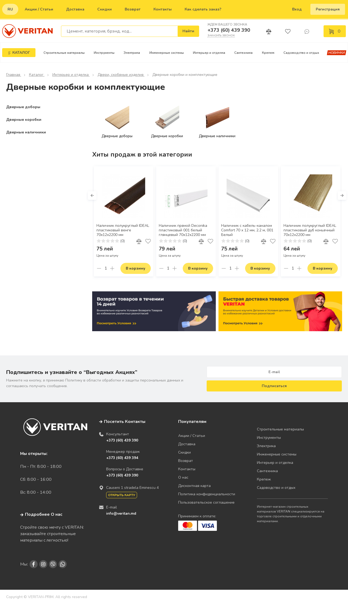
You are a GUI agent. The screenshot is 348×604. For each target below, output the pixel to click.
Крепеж (268, 53)
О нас (183, 477)
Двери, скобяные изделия (121, 74)
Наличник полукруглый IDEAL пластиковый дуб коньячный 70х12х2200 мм (310, 230)
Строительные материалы (64, 53)
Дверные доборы (23, 107)
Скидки (104, 9)
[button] (92, 195)
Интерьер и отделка (209, 53)
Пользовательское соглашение (206, 502)
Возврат (133, 9)
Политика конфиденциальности (206, 494)
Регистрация (328, 9)
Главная (13, 74)
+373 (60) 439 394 (122, 457)
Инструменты (104, 53)
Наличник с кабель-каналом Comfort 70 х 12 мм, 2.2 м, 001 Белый (247, 230)
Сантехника (243, 53)
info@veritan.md (121, 513)
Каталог (37, 74)
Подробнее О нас (41, 514)
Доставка (75, 9)
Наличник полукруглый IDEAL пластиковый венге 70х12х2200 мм (122, 230)
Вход (297, 9)
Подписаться (274, 385)
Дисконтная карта (194, 485)
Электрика (132, 53)
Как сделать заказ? (203, 9)
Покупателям (192, 422)
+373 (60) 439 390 (228, 30)
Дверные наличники (26, 132)
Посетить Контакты (124, 422)
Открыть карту (121, 495)
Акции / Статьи (39, 9)
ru (10, 9)
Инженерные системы (166, 53)
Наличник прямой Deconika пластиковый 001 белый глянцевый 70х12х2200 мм (183, 230)
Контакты (162, 9)
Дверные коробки (23, 119)
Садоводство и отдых (301, 53)
